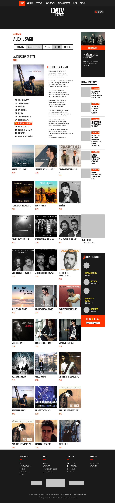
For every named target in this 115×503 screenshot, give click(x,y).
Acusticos (46, 466)
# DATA (45, 463)
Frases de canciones (50, 469)
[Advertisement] (95, 196)
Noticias (39, 3)
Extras (82, 3)
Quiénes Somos (95, 463)
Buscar (99, 12)
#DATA (75, 3)
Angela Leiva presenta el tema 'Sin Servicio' (95, 110)
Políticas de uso (81, 494)
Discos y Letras (34, 47)
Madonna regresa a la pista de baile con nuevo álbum (95, 159)
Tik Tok (70, 472)
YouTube (71, 463)
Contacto (93, 466)
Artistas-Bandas (25, 466)
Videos (47, 47)
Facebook (71, 469)
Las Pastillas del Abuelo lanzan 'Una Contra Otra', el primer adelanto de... (96, 141)
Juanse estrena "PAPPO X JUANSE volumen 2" (96, 124)
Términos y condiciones (69, 494)
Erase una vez (48, 472)
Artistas (30, 3)
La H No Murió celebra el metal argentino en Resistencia (96, 94)
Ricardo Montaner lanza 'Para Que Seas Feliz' (96, 176)
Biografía (20, 47)
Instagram (72, 466)
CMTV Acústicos (64, 3)
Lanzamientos (50, 3)
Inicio (22, 3)
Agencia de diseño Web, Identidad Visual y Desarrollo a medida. (57, 498)
